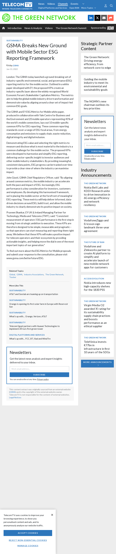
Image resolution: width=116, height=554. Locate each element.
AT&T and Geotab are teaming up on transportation (33, 294)
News (41, 3)
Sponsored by (102, 28)
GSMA (16, 65)
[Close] (52, 515)
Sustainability (14, 40)
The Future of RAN (94, 242)
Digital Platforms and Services (52, 8)
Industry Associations (34, 274)
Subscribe (39, 374)
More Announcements (97, 363)
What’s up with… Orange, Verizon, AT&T (28, 316)
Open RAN (74, 8)
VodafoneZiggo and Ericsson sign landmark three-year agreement (96, 225)
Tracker (12, 277)
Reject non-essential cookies (28, 540)
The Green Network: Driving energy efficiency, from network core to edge (97, 62)
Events (74, 3)
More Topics (88, 8)
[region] (28, 532)
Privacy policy (43, 379)
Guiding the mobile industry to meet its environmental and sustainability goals (96, 84)
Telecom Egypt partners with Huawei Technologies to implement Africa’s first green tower (34, 327)
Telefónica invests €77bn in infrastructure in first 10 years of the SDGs (97, 347)
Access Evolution (94, 278)
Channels (63, 3)
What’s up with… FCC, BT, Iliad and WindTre (30, 338)
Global (12, 274)
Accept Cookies (28, 533)
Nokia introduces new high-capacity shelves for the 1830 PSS (97, 286)
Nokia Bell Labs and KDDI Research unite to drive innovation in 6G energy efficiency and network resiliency (97, 196)
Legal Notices (15, 397)
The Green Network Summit (71, 28)
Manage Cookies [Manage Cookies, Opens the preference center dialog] (27, 545)
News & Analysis (33, 28)
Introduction (15, 28)
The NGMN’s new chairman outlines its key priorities (96, 105)
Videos (51, 3)
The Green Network (54, 274)
